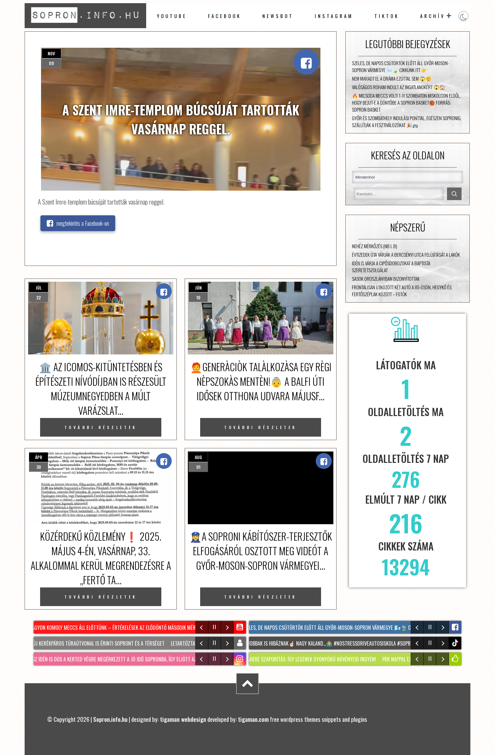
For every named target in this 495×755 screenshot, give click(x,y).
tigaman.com (253, 719)
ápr (38, 457)
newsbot (278, 15)
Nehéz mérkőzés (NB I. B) (374, 245)
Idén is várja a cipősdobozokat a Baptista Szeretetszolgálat (391, 266)
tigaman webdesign (183, 719)
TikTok (386, 15)
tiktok (456, 643)
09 (51, 63)
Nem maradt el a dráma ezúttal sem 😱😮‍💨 (392, 78)
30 (38, 466)
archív (432, 15)
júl (39, 287)
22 (38, 297)
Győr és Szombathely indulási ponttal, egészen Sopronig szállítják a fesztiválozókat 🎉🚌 (406, 121)
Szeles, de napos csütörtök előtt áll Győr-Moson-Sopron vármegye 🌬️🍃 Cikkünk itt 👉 (400, 66)
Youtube (172, 15)
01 (198, 466)
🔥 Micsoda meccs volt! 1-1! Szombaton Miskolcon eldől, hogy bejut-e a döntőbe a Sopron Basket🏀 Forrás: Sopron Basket (406, 102)
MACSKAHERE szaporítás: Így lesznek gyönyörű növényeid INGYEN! (307, 659)
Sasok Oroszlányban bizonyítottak (386, 278)
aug (198, 457)
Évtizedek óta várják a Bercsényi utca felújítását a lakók (406, 254)
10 (198, 297)
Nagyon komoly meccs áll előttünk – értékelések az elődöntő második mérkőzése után (127, 627)
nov (51, 53)
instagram (334, 15)
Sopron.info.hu (110, 719)
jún (198, 287)
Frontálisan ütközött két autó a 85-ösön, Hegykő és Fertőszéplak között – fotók (401, 291)
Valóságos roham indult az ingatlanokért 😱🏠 (398, 86)
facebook (224, 15)
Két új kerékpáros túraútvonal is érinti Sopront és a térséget (96, 643)
